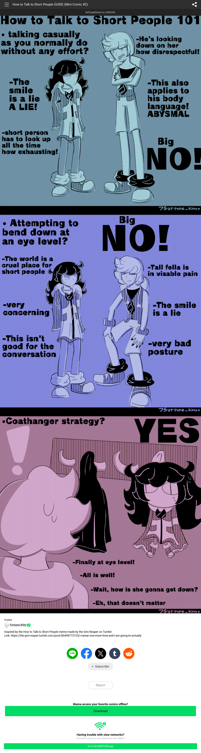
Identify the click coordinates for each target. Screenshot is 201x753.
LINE (72, 653)
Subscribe (102, 666)
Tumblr (114, 653)
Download (100, 711)
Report (100, 685)
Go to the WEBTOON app (100, 746)
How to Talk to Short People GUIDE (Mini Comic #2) (50, 4)
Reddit (128, 653)
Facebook (86, 653)
